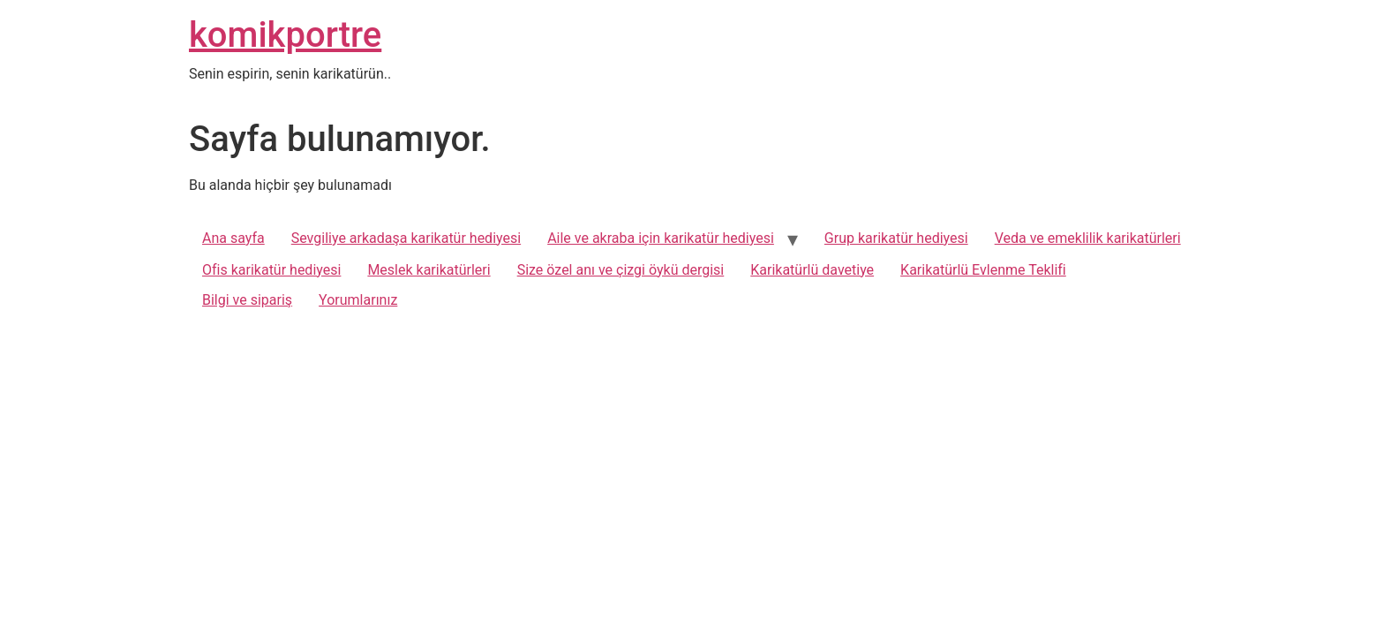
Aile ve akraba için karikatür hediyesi (660, 238)
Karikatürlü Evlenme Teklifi (983, 269)
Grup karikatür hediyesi (896, 238)
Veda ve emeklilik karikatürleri (1088, 238)
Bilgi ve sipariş (247, 300)
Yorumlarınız (358, 300)
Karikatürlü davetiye (812, 269)
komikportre (285, 35)
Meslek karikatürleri (428, 269)
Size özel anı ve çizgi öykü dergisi (621, 269)
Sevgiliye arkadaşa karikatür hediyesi (406, 238)
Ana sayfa (233, 238)
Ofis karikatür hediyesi (271, 269)
